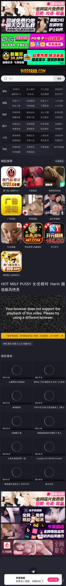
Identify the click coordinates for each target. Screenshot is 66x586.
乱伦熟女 (45, 117)
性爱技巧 (59, 140)
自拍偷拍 (30, 100)
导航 (4, 149)
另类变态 (59, 117)
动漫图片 (59, 123)
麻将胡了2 (16, 94)
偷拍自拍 (30, 112)
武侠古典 (59, 135)
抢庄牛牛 (59, 94)
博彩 (4, 91)
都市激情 (16, 135)
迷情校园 (16, 140)
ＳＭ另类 (59, 105)
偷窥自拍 (16, 123)
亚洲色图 (30, 123)
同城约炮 (16, 147)
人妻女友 (45, 135)
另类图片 (59, 128)
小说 (4, 137)
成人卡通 (45, 112)
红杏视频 (16, 151)
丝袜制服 (30, 105)
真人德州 (30, 89)
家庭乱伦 (30, 135)
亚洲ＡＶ (16, 100)
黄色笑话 (45, 140)
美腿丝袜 (16, 128)
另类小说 (30, 140)
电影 (4, 114)
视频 (4, 102)
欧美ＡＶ (45, 100)
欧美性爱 (59, 112)
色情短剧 (30, 151)
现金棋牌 (45, 94)
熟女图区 (45, 128)
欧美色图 (45, 123)
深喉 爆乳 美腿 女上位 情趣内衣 (17, 343)
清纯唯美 (30, 128)
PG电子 (16, 89)
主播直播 (45, 105)
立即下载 (53, 579)
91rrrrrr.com (32, 71)
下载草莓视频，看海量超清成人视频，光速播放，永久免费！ (35, 335)
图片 (4, 126)
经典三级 (30, 117)
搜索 (59, 78)
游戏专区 (59, 89)
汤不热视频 (59, 147)
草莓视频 (45, 147)
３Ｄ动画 (59, 100)
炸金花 (30, 94)
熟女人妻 (16, 105)
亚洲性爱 (16, 112)
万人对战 (45, 89)
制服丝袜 (16, 117)
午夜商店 (30, 147)
